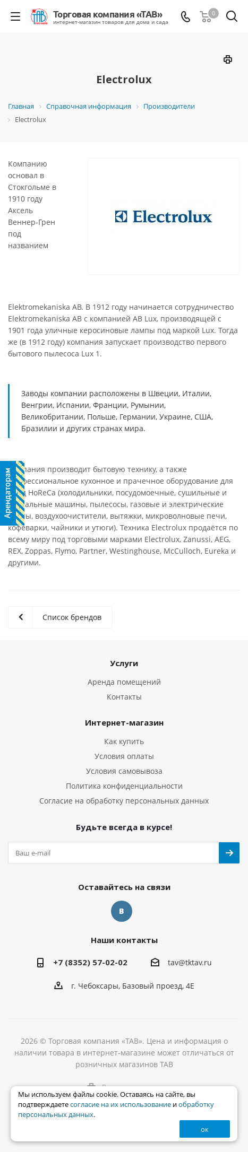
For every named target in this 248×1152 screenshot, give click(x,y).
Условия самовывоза (124, 771)
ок (205, 1129)
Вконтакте (121, 911)
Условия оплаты (124, 756)
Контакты (124, 697)
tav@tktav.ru (190, 962)
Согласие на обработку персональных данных (124, 801)
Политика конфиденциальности (124, 786)
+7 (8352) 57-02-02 (90, 962)
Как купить (124, 741)
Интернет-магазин (124, 722)
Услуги (124, 663)
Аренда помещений (124, 682)
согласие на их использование (120, 1104)
